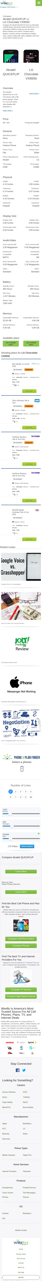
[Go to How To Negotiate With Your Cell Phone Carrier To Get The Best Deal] (21, 723)
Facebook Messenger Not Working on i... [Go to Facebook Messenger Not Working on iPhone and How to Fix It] (14, 701)
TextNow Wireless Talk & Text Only (19, 438)
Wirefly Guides (21, 1230)
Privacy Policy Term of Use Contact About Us (21, 1260)
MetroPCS (6, 1107)
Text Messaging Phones (29, 1195)
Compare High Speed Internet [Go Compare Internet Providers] (21, 996)
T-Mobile (26, 1097)
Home (21, 1249)
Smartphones (7, 1188)
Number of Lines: (21, 785)
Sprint (4, 1097)
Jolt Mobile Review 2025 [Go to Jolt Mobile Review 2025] (9, 662)
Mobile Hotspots (8, 1155)
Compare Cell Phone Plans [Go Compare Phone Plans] (21, 939)
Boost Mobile (28, 1107)
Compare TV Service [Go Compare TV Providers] (21, 989)
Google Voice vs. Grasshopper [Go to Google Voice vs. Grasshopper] (11, 584)
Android (5, 1213)
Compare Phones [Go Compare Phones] (21, 945)
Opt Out (21, 1277)
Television (27, 1171)
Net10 (25, 1102)
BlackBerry (27, 1124)
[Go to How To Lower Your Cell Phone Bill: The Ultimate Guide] (21, 606)
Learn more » (8, 110)
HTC (4, 1129)
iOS (3, 1218)
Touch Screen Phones (7, 1195)
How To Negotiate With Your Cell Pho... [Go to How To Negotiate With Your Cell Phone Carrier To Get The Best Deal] (13, 741)
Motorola (5, 1134)
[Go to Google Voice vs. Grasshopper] (21, 567)
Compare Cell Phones (7, 7)
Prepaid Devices (29, 1188)
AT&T (25, 1092)
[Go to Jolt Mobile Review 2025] (21, 645)
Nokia (25, 1134)
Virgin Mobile (7, 1102)
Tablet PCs (27, 1155)
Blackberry (27, 1213)
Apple (4, 1124)
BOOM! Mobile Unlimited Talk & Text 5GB (20, 512)
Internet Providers (9, 1171)
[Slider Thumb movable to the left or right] (10, 814)
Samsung (6, 1139)
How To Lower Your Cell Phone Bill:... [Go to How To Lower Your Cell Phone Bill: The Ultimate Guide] (13, 623)
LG (24, 1129)
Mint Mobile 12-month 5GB (20, 365)
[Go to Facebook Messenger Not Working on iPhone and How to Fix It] (21, 684)
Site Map (21, 1272)
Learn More (20, 871)
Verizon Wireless (9, 1092)
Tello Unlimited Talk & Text (20, 402)
